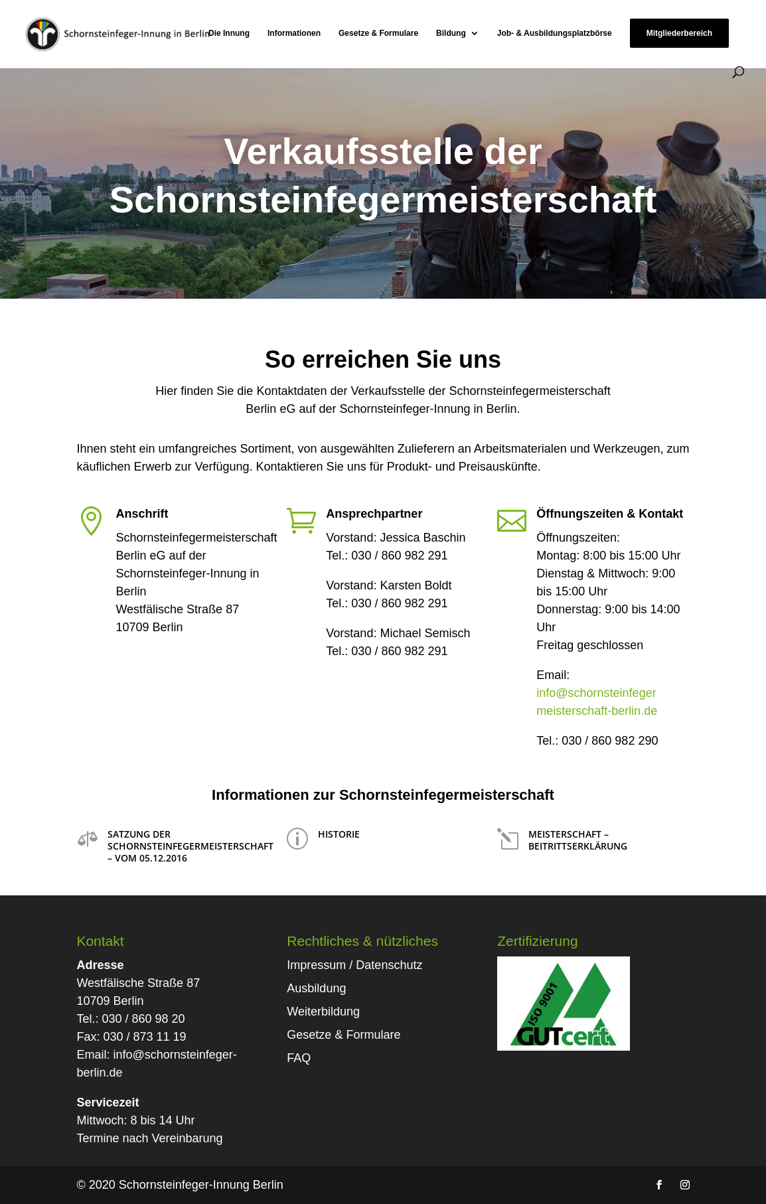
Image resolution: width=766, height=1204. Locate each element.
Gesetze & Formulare (378, 33)
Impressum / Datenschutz (354, 965)
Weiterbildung (323, 1011)
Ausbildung (316, 988)
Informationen (294, 33)
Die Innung (229, 33)
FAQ (299, 1058)
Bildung (451, 33)
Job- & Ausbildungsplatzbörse (554, 33)
